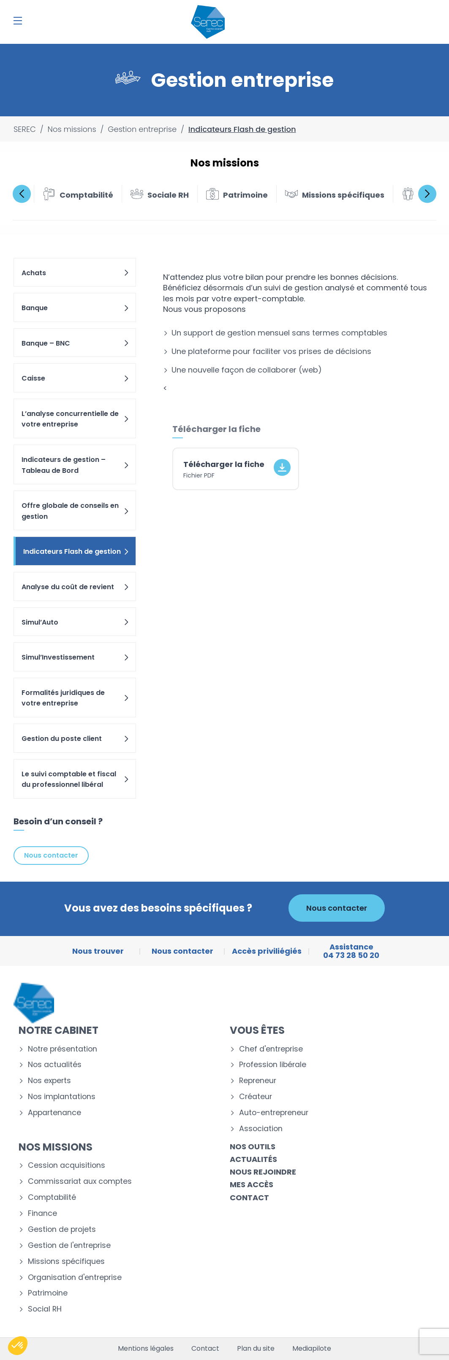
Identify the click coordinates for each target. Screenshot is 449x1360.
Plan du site (256, 1348)
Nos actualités (55, 1065)
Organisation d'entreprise (75, 1277)
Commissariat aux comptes (80, 1181)
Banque (76, 308)
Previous (22, 194)
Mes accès (251, 1184)
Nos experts (49, 1081)
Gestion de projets (62, 1229)
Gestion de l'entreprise (69, 1245)
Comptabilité (52, 1197)
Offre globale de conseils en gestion (76, 511)
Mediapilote (311, 1348)
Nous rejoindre (263, 1172)
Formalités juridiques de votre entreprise (76, 698)
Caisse (76, 378)
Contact (249, 1197)
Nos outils (252, 1146)
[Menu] (18, 20)
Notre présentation (62, 1049)
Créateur (255, 1097)
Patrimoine (48, 1293)
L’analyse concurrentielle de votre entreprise (76, 419)
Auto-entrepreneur (273, 1113)
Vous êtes (257, 1030)
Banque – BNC (76, 343)
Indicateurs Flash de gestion (76, 551)
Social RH (45, 1309)
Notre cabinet (58, 1030)
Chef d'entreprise (271, 1049)
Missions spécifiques (66, 1261)
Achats (76, 273)
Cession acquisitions (66, 1165)
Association (261, 1129)
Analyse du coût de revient (76, 587)
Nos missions (56, 1147)
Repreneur (257, 1081)
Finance (42, 1213)
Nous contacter (51, 855)
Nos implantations (61, 1097)
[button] (18, 1346)
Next (427, 194)
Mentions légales (146, 1348)
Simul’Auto (76, 622)
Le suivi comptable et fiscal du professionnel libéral (76, 779)
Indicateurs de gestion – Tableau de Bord (76, 465)
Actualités (253, 1159)
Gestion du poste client (76, 738)
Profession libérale (272, 1065)
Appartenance (54, 1113)
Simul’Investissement (76, 657)
